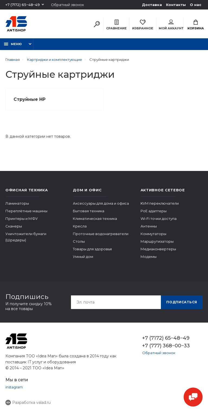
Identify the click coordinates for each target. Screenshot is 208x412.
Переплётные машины (26, 211)
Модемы (149, 256)
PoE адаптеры (154, 211)
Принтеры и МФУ (21, 218)
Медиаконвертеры (158, 249)
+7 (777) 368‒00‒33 (166, 346)
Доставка (152, 4)
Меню (13, 44)
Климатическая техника (95, 218)
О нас (195, 4)
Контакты (176, 4)
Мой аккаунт (171, 25)
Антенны (149, 226)
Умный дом (83, 256)
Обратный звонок (67, 5)
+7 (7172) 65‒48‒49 (22, 4)
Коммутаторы (153, 234)
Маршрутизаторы (157, 241)
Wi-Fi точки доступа (159, 218)
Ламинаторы (17, 203)
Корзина (195, 25)
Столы (79, 241)
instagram (14, 387)
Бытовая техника (88, 211)
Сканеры (13, 226)
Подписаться (181, 302)
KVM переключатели (160, 203)
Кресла (80, 226)
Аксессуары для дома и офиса (101, 203)
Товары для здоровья (92, 249)
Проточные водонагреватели (100, 234)
